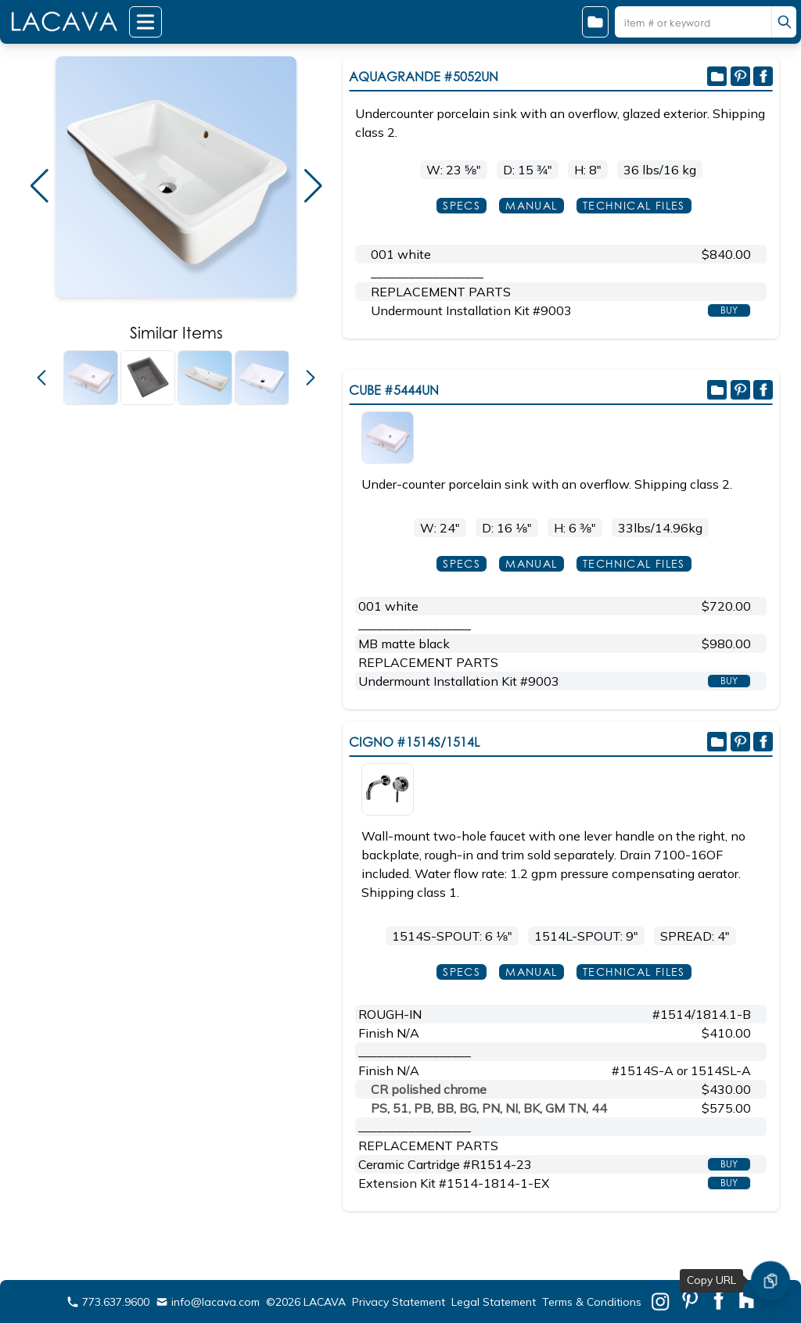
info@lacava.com (208, 1302)
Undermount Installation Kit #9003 (471, 310)
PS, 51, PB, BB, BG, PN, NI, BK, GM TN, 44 (489, 1108)
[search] (783, 22)
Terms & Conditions (591, 1302)
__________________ (427, 273)
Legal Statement (493, 1302)
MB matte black (404, 643)
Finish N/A (388, 1033)
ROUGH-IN (390, 1014)
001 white (401, 254)
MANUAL (531, 205)
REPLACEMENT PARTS (441, 291)
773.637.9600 (107, 1302)
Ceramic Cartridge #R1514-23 (445, 1164)
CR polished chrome (429, 1089)
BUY (729, 310)
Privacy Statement (398, 1302)
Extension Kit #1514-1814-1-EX (453, 1183)
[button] (39, 186)
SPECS (461, 205)
